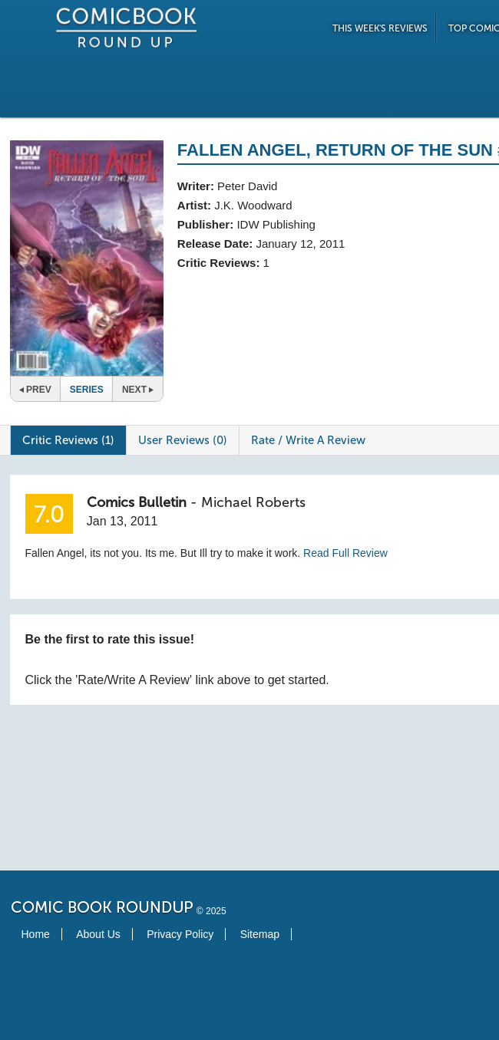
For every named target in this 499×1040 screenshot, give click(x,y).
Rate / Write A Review (308, 440)
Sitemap (259, 934)
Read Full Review (345, 553)
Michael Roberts (253, 502)
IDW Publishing (276, 224)
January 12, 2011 (300, 243)
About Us (98, 934)
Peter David (247, 186)
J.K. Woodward (253, 205)
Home (35, 934)
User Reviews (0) (182, 440)
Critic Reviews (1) (68, 440)
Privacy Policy (180, 934)
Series (87, 389)
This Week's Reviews (380, 28)
